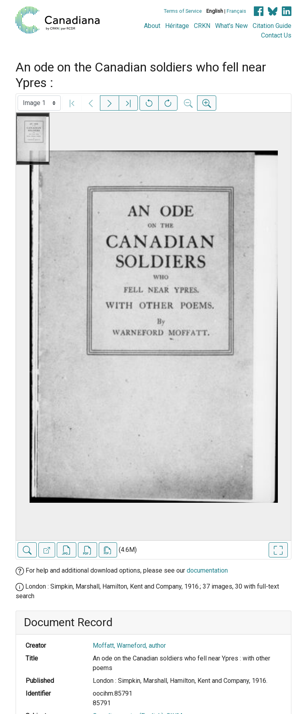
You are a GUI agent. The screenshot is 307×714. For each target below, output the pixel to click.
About (152, 26)
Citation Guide (272, 26)
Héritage (177, 26)
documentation (207, 570)
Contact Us (276, 35)
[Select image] (39, 103)
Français (236, 11)
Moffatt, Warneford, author (129, 645)
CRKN (202, 26)
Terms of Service (183, 11)
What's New (231, 26)
